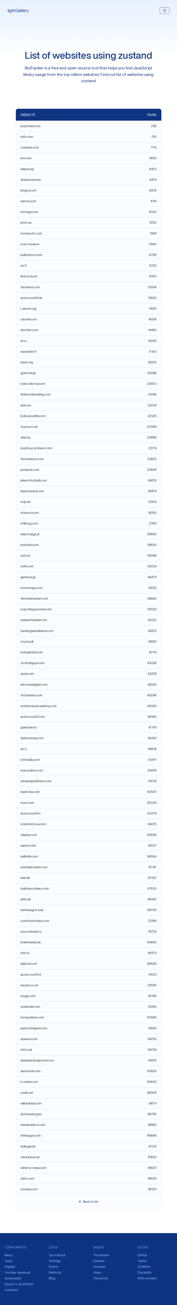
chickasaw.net (30, 1157)
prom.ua (26, 222)
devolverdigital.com (34, 684)
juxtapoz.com (29, 469)
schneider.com (30, 1006)
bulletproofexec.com (34, 888)
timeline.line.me (30, 179)
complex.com (29, 147)
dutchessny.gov (31, 1114)
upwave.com (29, 1038)
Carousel (99, 1266)
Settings (55, 1260)
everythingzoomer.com (36, 609)
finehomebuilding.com (35, 394)
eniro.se (25, 405)
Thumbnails (101, 1255)
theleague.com (30, 1135)
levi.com (26, 158)
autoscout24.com (32, 716)
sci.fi (23, 265)
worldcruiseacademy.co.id (38, 705)
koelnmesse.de (30, 942)
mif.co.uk (26, 1049)
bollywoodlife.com (33, 415)
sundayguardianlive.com (36, 630)
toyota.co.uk (29, 426)
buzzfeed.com (30, 125)
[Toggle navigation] (164, 10)
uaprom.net (28, 845)
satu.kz (25, 555)
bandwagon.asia (32, 909)
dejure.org (27, 169)
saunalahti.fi (28, 351)
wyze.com (27, 673)
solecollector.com (32, 383)
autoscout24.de (31, 297)
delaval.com (28, 963)
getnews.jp (28, 577)
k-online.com (29, 1081)
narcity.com (28, 201)
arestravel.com (30, 1071)
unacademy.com (31, 770)
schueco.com (29, 512)
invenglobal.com (31, 652)
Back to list (88, 1201)
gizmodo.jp (28, 372)
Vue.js (8, 1260)
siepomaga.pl (29, 534)
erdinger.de (28, 1146)
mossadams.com (32, 1017)
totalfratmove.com (33, 824)
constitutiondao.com (34, 920)
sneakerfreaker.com (33, 619)
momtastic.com (31, 233)
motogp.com (29, 211)
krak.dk (25, 877)
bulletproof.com (31, 254)
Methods (55, 1272)
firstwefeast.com (32, 458)
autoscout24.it (30, 813)
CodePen (143, 1266)
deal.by (25, 437)
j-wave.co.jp (28, 308)
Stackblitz (144, 1272)
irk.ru (23, 340)
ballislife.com (29, 856)
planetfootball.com (33, 480)
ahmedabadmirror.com (36, 781)
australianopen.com (34, 867)
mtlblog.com (29, 523)
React (9, 1255)
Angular (10, 1266)
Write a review (147, 1278)
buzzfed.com (29, 544)
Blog (52, 1278)
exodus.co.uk (29, 985)
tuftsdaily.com (30, 759)
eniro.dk (25, 899)
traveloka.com (30, 287)
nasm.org (26, 362)
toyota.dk (27, 641)
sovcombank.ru (31, 931)
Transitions (100, 1278)
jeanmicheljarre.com (33, 1028)
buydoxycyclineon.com (36, 448)
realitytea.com (30, 791)
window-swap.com (33, 1167)
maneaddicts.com (32, 1124)
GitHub (142, 1255)
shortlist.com (29, 329)
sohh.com (27, 566)
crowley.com (29, 1189)
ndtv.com (26, 136)
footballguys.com (32, 662)
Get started (57, 1255)
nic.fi (23, 748)
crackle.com (28, 319)
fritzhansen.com (31, 695)
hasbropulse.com (32, 491)
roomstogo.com (31, 587)
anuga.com (28, 995)
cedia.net (26, 1092)
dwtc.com (27, 1178)
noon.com (27, 802)
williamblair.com (31, 1103)
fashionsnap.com (32, 738)
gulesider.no (28, 727)
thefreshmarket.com (34, 598)
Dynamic (99, 1260)
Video (97, 1272)
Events (53, 1266)
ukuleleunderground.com (37, 1060)
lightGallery (18, 10)
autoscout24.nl (30, 974)
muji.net (25, 501)
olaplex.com (28, 834)
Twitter (142, 1260)
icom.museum (29, 244)
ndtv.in (24, 952)
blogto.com (28, 190)
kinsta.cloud (28, 276)
